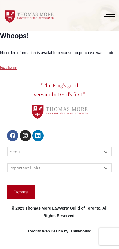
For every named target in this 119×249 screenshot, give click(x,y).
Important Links (58, 167)
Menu (58, 151)
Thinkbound (81, 231)
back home (8, 67)
